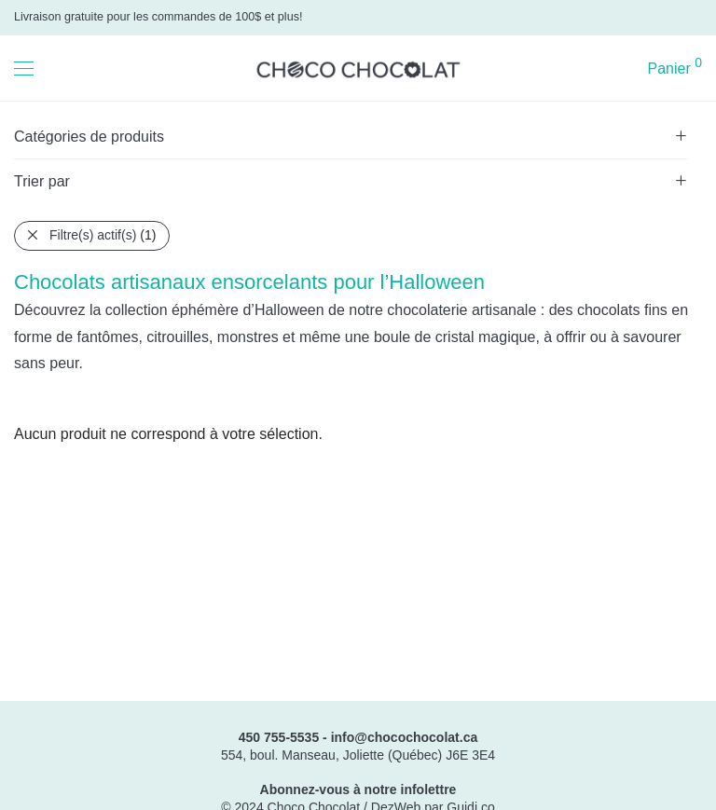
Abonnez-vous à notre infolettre (358, 789)
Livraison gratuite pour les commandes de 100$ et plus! (158, 16)
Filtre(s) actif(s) (102, 234)
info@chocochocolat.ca (404, 737)
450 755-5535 (279, 737)
